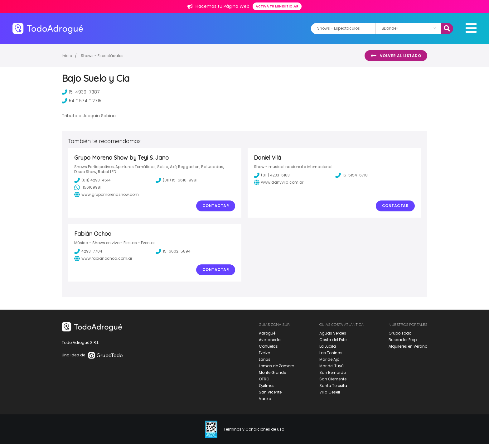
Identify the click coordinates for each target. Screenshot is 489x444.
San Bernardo (332, 372)
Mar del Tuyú (331, 366)
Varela (265, 398)
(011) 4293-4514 (92, 180)
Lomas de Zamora (276, 366)
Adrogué (267, 333)
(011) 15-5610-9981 (176, 180)
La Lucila (327, 346)
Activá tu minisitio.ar (277, 6)
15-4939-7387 (81, 92)
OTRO (264, 379)
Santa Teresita (333, 385)
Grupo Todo (400, 333)
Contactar (215, 205)
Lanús (264, 359)
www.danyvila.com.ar (278, 182)
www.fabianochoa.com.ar (103, 258)
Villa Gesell (329, 392)
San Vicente (270, 392)
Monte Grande (272, 372)
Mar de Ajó (329, 359)
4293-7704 (88, 251)
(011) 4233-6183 (272, 175)
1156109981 (87, 187)
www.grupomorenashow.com (106, 194)
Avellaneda (270, 339)
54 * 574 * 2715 (81, 101)
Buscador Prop (403, 339)
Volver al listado (396, 56)
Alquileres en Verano (408, 346)
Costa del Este (332, 339)
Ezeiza (264, 352)
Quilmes (266, 385)
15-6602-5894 (173, 251)
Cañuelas (268, 346)
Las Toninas (330, 352)
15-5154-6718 (351, 175)
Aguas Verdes (332, 333)
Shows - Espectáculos (102, 55)
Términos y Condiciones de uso (254, 429)
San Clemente (332, 379)
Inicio (67, 55)
